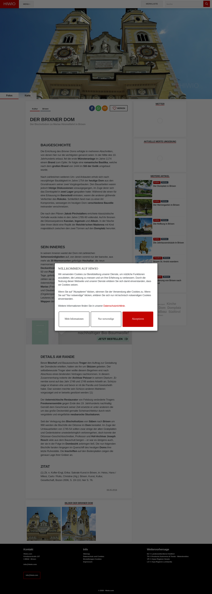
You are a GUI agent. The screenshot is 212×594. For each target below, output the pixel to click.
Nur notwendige (106, 318)
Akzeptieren (138, 318)
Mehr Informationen (74, 318)
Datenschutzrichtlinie (114, 305)
